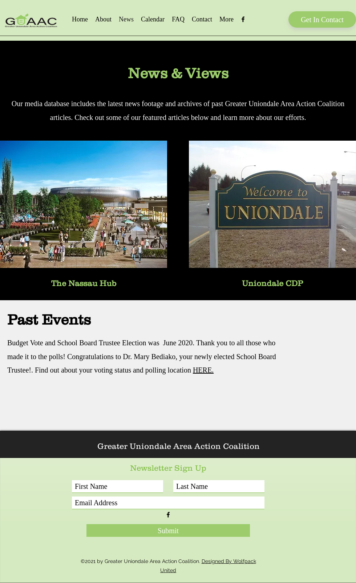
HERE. (203, 370)
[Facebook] (243, 19)
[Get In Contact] (322, 19)
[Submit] (168, 530)
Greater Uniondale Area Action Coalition (178, 446)
